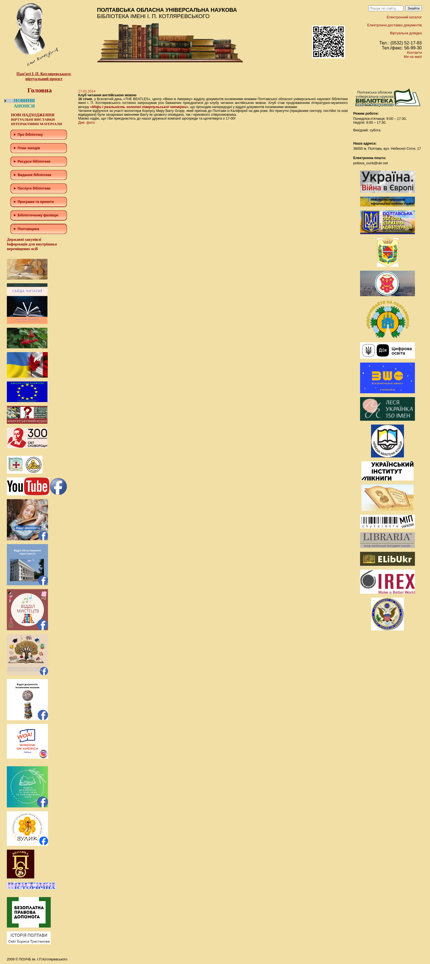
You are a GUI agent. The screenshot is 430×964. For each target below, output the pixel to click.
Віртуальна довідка (406, 33)
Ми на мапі (413, 57)
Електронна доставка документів (394, 25)
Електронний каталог (404, 17)
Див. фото (86, 122)
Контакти (414, 52)
